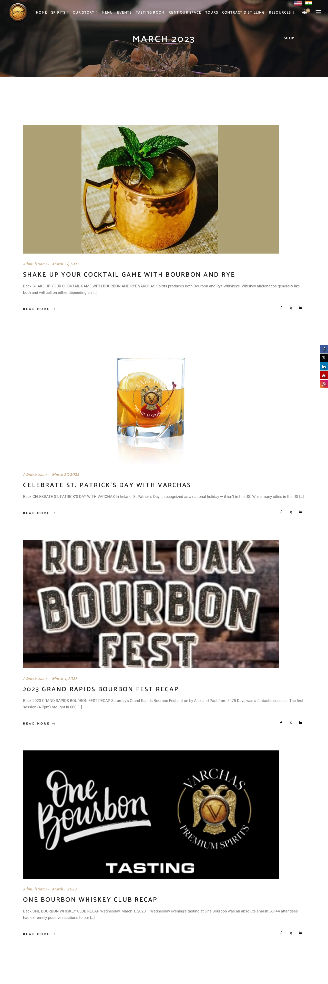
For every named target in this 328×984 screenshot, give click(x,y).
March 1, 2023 (64, 888)
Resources (281, 13)
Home (41, 13)
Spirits (60, 13)
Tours (211, 13)
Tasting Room (150, 13)
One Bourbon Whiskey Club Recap (90, 900)
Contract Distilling (243, 13)
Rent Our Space (185, 13)
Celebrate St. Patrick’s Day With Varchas (107, 485)
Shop (289, 38)
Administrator (35, 263)
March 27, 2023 (65, 263)
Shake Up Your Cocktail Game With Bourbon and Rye (129, 274)
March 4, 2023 (65, 678)
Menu (107, 13)
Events (124, 13)
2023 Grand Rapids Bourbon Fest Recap (101, 689)
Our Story (85, 13)
